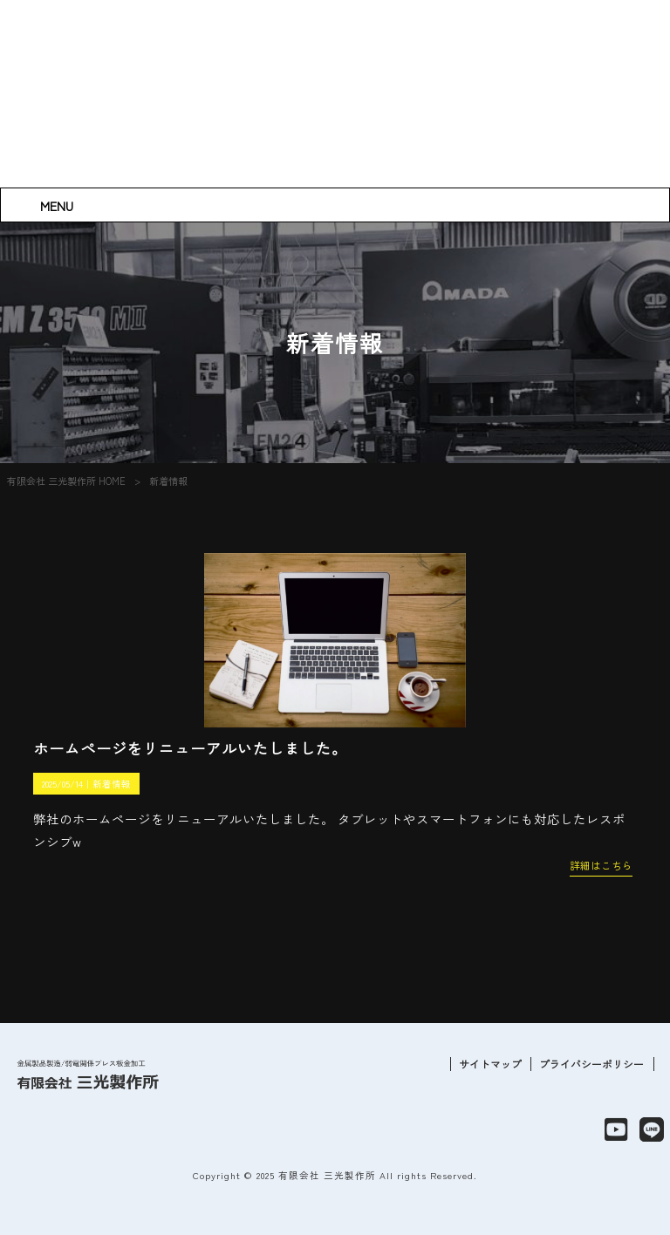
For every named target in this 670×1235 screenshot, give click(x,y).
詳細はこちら (601, 865)
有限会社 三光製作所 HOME (66, 481)
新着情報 (111, 783)
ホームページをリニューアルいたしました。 (190, 748)
